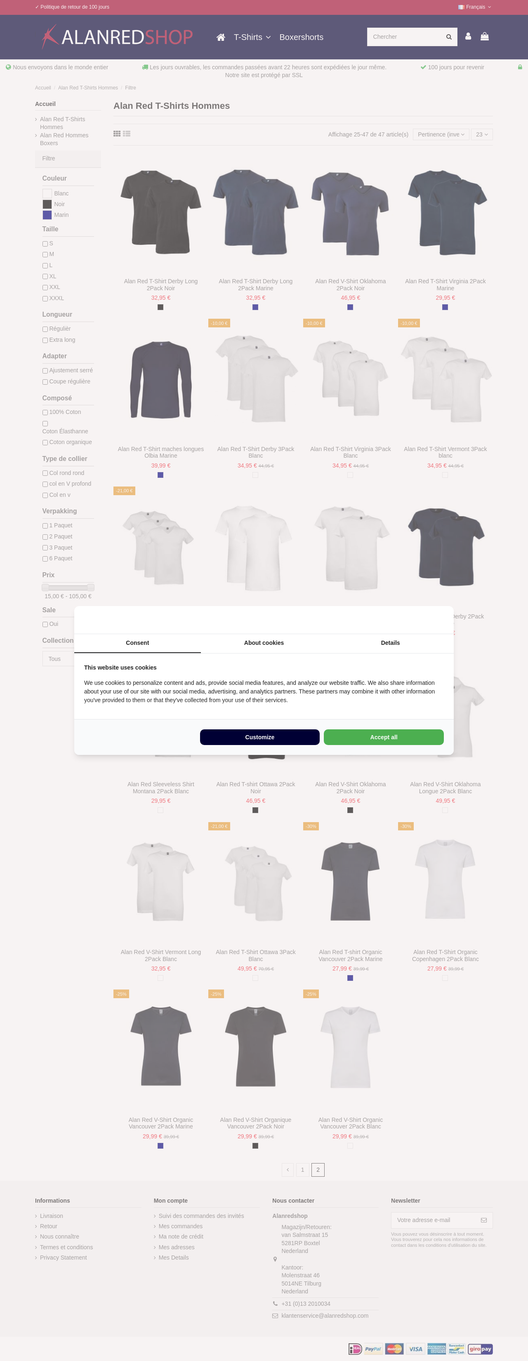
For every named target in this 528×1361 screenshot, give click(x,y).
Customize (260, 737)
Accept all (384, 737)
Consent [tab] (137, 642)
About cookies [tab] (264, 642)
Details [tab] (390, 642)
